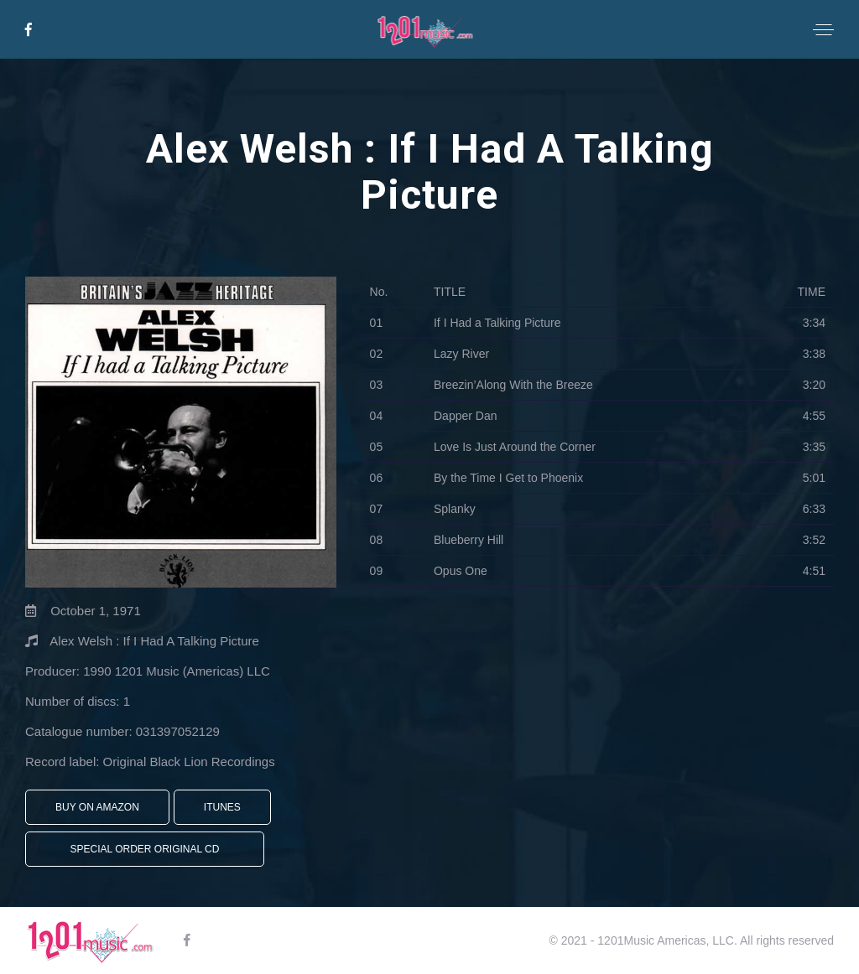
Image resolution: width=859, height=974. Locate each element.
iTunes (222, 807)
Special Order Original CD (145, 849)
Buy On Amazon (97, 807)
